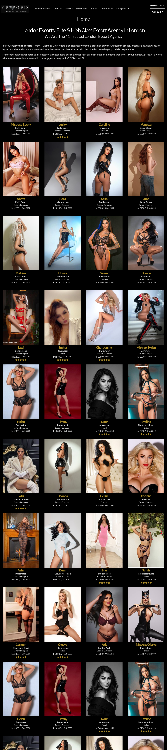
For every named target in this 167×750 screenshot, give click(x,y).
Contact (93, 8)
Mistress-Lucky (21, 124)
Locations (106, 8)
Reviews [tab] (134, 682)
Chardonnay (104, 347)
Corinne (146, 496)
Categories (123, 8)
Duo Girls (57, 8)
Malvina (21, 273)
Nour (104, 422)
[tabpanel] (83, 707)
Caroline (104, 124)
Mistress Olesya (146, 644)
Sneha (63, 347)
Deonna (62, 496)
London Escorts (42, 8)
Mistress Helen (146, 347)
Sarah (146, 570)
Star (104, 570)
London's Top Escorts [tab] (110, 682)
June (146, 199)
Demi (62, 570)
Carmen (21, 644)
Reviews (69, 8)
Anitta (21, 199)
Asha (21, 570)
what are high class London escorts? (63, 722)
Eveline (146, 422)
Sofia (21, 496)
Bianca (146, 273)
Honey (62, 273)
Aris (104, 644)
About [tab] (19, 682)
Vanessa (146, 124)
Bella (62, 199)
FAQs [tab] (148, 682)
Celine (104, 496)
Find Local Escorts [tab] (41, 682)
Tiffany (62, 422)
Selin (104, 199)
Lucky (63, 124)
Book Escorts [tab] (83, 682)
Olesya (62, 644)
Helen (21, 422)
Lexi (21, 347)
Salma (104, 273)
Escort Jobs (81, 8)
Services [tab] (63, 682)
